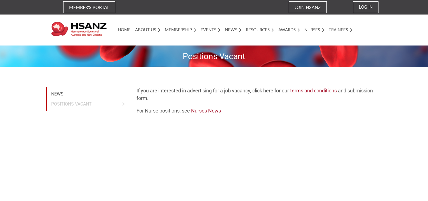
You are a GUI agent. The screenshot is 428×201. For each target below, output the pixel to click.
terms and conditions (313, 91)
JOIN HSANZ (308, 7)
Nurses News (206, 111)
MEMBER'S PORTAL (89, 7)
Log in (366, 7)
